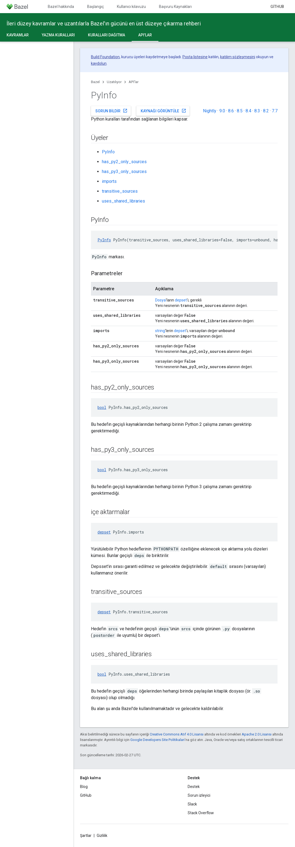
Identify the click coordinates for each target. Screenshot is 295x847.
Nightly (209, 110)
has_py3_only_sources (124, 171)
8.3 (257, 110)
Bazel (95, 82)
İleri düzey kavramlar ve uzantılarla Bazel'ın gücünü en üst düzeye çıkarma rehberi (104, 23)
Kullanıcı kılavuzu (131, 6)
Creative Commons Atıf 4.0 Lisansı (176, 734)
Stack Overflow (201, 813)
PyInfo (108, 151)
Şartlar (86, 835)
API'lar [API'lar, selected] (145, 35)
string (160, 331)
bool (102, 407)
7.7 (275, 110)
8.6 (231, 110)
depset (181, 300)
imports (109, 181)
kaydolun (99, 63)
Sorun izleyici (199, 795)
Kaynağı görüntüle (163, 110)
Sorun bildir (111, 110)
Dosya (160, 300)
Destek (194, 786)
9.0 (222, 110)
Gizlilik (102, 835)
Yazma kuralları (58, 35)
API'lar (133, 82)
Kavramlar (18, 35)
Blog (84, 786)
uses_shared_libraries (123, 201)
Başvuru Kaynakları (175, 6)
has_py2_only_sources (124, 161)
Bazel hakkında (61, 6)
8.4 (248, 110)
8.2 (266, 110)
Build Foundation (105, 57)
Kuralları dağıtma (106, 35)
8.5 (240, 110)
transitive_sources (120, 191)
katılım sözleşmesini (237, 57)
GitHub (277, 6)
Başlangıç (95, 6)
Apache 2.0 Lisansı (257, 734)
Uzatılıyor (114, 82)
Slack (192, 804)
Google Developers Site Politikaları (157, 740)
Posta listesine (195, 57)
